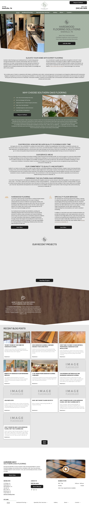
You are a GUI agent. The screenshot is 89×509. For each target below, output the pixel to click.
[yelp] (36, 489)
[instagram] (34, 489)
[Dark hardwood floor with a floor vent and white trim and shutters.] (61, 254)
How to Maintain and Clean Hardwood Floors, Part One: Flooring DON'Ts (71, 401)
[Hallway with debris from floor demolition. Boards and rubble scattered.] (44, 254)
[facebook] (32, 489)
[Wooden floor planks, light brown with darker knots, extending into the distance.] (44, 270)
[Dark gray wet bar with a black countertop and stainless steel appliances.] (28, 254)
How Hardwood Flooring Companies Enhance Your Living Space (43, 345)
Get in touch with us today (56, 66)
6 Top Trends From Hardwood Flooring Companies (43, 374)
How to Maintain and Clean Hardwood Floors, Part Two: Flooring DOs (16, 428)
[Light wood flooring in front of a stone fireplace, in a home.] (61, 270)
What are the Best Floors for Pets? (42, 400)
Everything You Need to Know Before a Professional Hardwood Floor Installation (71, 346)
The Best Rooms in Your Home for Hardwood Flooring (14, 345)
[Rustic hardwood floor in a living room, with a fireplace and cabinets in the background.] (12, 254)
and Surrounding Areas (9, 494)
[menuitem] (18, 12)
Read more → (8, 356)
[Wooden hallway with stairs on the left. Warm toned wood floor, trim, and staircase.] (28, 270)
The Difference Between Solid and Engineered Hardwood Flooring (70, 374)
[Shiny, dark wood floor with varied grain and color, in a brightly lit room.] (77, 270)
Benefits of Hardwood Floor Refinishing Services (16, 374)
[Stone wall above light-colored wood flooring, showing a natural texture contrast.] (12, 270)
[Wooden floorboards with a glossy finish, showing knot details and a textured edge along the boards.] (77, 254)
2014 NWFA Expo (9, 400)
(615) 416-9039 (81, 8)
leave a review (14, 312)
